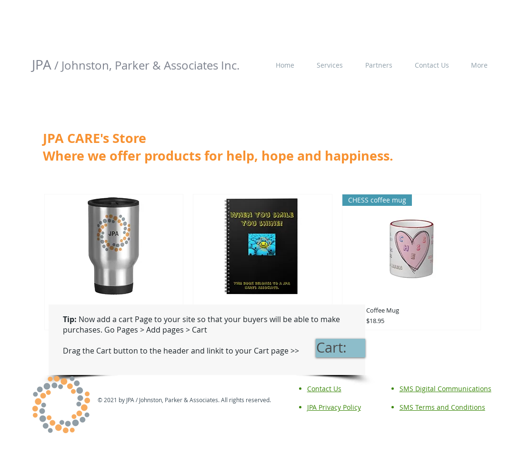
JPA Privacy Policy (334, 407)
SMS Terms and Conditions (442, 407)
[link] (340, 348)
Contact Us (324, 388)
